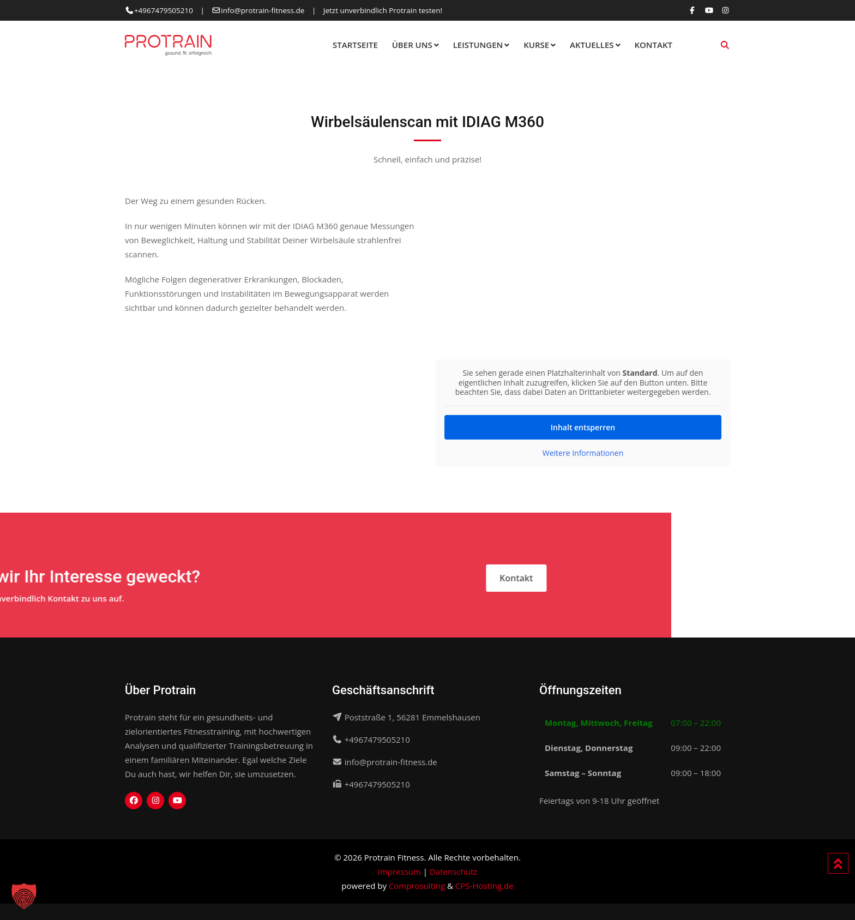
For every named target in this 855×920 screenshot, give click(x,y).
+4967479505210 (163, 10)
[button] (24, 896)
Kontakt (653, 44)
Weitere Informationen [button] (583, 453)
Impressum (399, 871)
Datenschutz (453, 871)
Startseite (355, 44)
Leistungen (478, 44)
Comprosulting (417, 885)
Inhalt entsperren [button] (583, 427)
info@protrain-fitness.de (262, 10)
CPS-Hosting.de (484, 885)
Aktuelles (591, 44)
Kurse (536, 44)
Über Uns (412, 44)
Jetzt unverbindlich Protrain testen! (382, 10)
